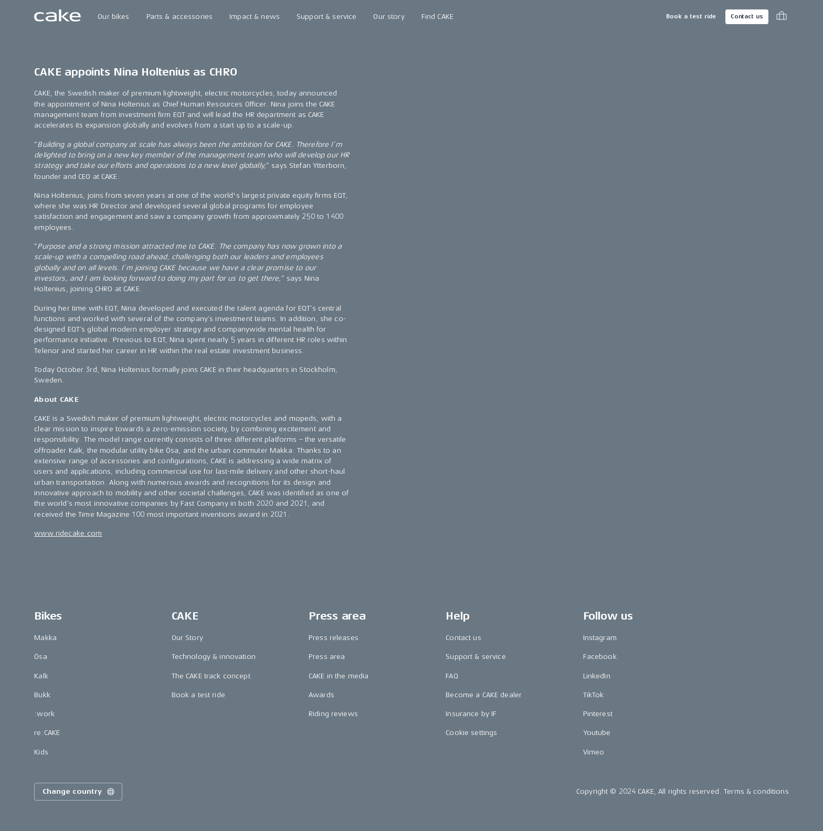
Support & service (326, 16)
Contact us (747, 16)
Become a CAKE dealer (484, 695)
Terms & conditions (756, 791)
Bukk (42, 695)
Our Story (187, 638)
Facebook (600, 656)
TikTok (593, 695)
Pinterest (598, 714)
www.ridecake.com (68, 533)
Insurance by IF (471, 714)
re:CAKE (47, 733)
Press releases (333, 638)
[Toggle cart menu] (781, 17)
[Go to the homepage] (57, 16)
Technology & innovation (214, 656)
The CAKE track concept (211, 676)
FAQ (452, 676)
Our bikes (113, 16)
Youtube (597, 733)
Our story (388, 16)
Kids (41, 752)
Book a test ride (691, 16)
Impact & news (254, 16)
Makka (45, 638)
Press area (327, 656)
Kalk (41, 676)
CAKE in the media (338, 676)
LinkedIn (596, 676)
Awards (321, 695)
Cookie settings (471, 733)
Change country (79, 791)
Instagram (600, 638)
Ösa (40, 656)
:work (44, 714)
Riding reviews (333, 714)
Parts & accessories (179, 16)
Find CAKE (437, 16)
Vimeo (594, 752)
